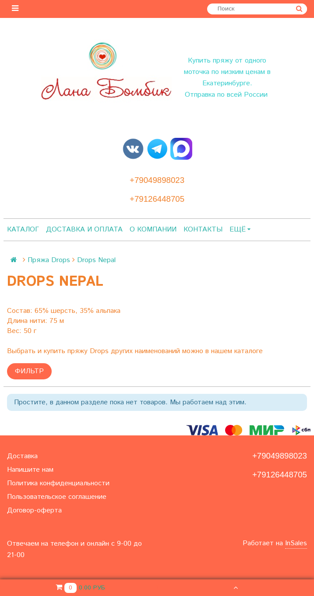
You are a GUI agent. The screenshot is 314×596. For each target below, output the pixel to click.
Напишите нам (30, 470)
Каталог (23, 229)
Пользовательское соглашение (56, 497)
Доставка (22, 456)
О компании (153, 229)
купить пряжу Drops (76, 351)
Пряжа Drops (49, 260)
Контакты (202, 229)
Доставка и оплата (84, 229)
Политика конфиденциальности (58, 483)
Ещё (239, 229)
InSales (296, 543)
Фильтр (29, 371)
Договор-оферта (34, 510)
